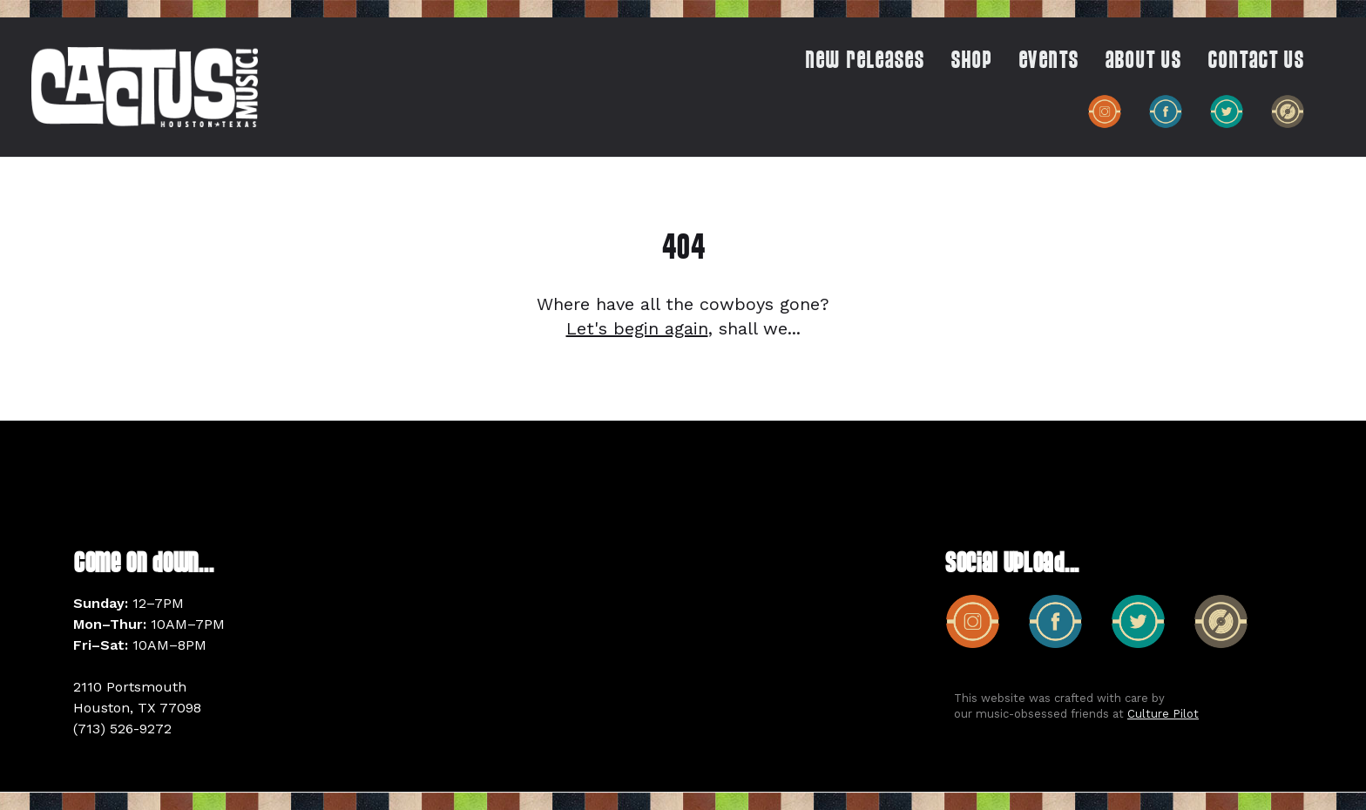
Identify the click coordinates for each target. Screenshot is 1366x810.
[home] (144, 86)
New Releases (864, 62)
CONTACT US (1255, 62)
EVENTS (1048, 62)
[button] (963, 65)
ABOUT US (1143, 62)
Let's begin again (637, 328)
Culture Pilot (1163, 713)
